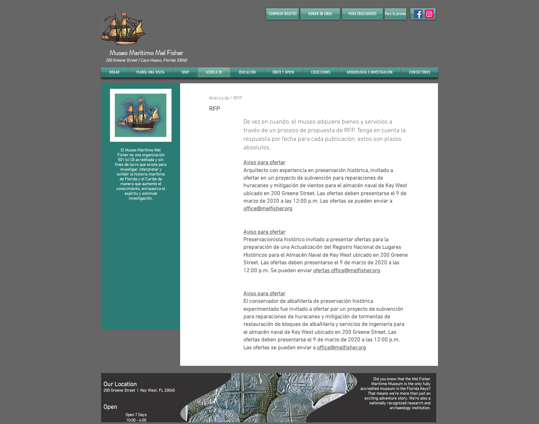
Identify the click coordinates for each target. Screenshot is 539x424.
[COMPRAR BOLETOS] (282, 14)
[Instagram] (429, 14)
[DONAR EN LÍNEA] (320, 14)
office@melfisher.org (267, 208)
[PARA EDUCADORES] (362, 14)
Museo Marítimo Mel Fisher (146, 53)
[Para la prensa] (395, 14)
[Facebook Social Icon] (418, 14)
